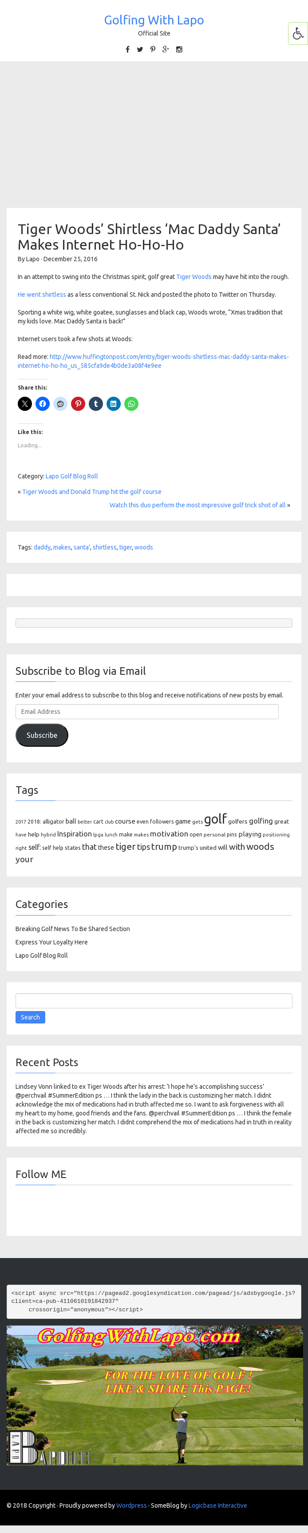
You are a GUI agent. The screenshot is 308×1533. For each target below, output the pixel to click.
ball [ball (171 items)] (71, 821)
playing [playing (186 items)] (249, 834)
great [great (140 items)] (281, 821)
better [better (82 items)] (85, 821)
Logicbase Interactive (218, 1505)
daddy (42, 547)
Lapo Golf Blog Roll (72, 476)
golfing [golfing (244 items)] (261, 820)
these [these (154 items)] (106, 847)
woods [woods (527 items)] (260, 846)
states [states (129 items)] (73, 847)
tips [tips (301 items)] (143, 846)
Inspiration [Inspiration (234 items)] (74, 834)
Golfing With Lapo (154, 20)
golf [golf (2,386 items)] (215, 819)
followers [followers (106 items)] (162, 821)
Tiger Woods (194, 276)
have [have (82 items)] (21, 834)
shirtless (105, 547)
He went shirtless (42, 294)
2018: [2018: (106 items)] (34, 821)
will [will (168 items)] (223, 847)
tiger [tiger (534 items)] (125, 846)
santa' (82, 547)
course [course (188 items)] (125, 821)
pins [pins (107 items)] (232, 834)
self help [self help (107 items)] (52, 848)
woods (143, 547)
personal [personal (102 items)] (214, 834)
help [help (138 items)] (33, 834)
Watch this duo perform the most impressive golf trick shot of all (198, 505)
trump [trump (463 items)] (164, 846)
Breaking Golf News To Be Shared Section (73, 928)
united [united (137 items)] (208, 847)
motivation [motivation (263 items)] (169, 833)
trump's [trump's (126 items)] (188, 847)
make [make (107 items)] (126, 834)
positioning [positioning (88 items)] (276, 834)
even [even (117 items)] (143, 821)
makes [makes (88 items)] (141, 834)
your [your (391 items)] (24, 859)
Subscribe (42, 735)
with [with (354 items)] (237, 847)
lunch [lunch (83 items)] (111, 834)
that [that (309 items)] (89, 846)
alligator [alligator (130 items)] (53, 821)
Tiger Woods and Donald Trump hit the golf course (92, 491)
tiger (125, 547)
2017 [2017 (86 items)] (21, 821)
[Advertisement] (154, 134)
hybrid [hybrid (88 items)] (48, 834)
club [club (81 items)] (109, 821)
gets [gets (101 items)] (197, 821)
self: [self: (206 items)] (34, 847)
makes (62, 547)
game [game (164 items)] (183, 821)
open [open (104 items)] (196, 834)
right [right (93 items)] (21, 848)
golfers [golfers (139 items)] (238, 821)
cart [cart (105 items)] (98, 821)
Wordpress (131, 1505)
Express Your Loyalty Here (52, 942)
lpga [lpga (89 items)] (98, 834)
